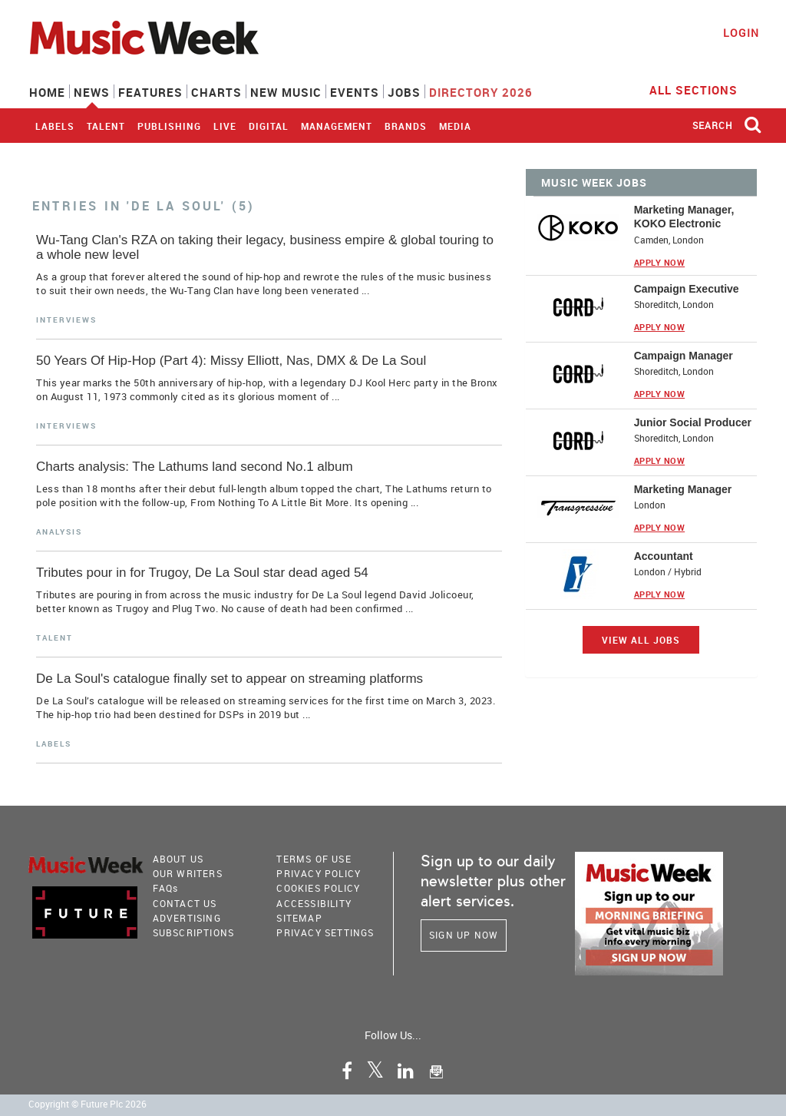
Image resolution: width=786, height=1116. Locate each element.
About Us (178, 859)
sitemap (299, 918)
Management (336, 126)
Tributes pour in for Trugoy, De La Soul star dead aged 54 (202, 572)
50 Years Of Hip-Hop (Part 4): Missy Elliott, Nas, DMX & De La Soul (231, 360)
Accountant (663, 556)
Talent (106, 126)
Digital (269, 126)
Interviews (66, 319)
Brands (406, 126)
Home (47, 92)
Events (354, 92)
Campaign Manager (683, 355)
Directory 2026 (481, 92)
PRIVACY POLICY (318, 873)
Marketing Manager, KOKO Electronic (684, 217)
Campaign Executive (686, 289)
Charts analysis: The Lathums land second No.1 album (194, 466)
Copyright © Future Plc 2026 (87, 1104)
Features (150, 92)
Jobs (404, 92)
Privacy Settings (325, 932)
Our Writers (188, 873)
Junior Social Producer (692, 422)
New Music (286, 92)
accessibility (314, 903)
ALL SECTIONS (703, 89)
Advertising (187, 918)
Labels (54, 126)
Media (455, 126)
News (92, 92)
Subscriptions (194, 932)
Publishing (169, 126)
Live (224, 126)
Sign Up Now (463, 935)
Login (741, 32)
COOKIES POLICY (318, 888)
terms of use (313, 859)
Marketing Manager (683, 489)
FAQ (166, 888)
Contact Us (185, 903)
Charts (216, 92)
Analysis (59, 531)
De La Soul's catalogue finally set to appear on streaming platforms (229, 678)
